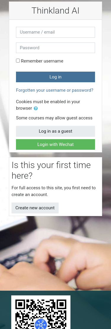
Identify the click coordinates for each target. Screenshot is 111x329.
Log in (55, 77)
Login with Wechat (55, 144)
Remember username (42, 61)
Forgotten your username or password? (54, 90)
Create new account (35, 207)
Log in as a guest (55, 131)
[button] (37, 108)
